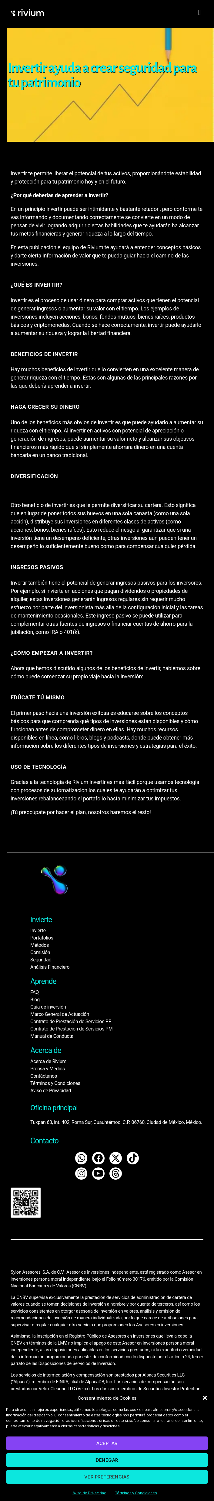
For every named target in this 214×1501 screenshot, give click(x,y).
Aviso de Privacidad (89, 1493)
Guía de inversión (48, 1007)
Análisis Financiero (49, 967)
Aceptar (107, 1443)
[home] (37, 13)
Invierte (38, 930)
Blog (35, 999)
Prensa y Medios (47, 1069)
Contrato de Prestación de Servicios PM (71, 1029)
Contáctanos (43, 1076)
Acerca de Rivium (48, 1061)
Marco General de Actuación (59, 1014)
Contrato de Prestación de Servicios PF (70, 1021)
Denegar (107, 1460)
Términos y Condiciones (136, 1493)
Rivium (80, 782)
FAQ (34, 992)
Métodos (39, 945)
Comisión (40, 952)
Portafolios (41, 938)
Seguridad (40, 960)
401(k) (71, 632)
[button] (205, 1398)
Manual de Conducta (51, 1036)
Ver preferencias (107, 1477)
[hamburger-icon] (199, 12)
